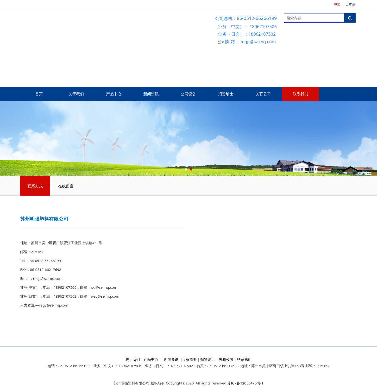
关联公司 (263, 93)
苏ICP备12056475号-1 (245, 383)
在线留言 (66, 186)
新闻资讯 (151, 93)
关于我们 (76, 93)
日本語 (350, 4)
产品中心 (113, 93)
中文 (337, 4)
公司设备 (188, 93)
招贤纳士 (225, 93)
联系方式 (35, 186)
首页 (39, 93)
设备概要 (189, 359)
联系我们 (300, 93)
